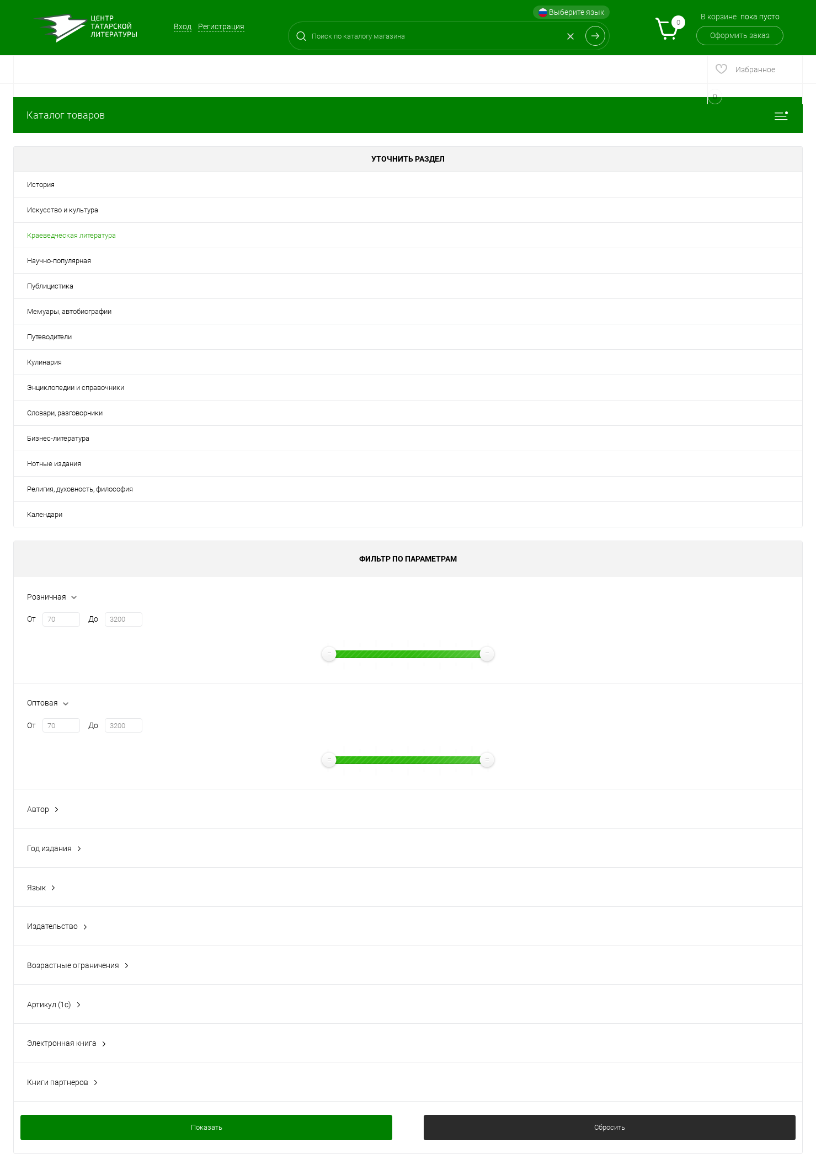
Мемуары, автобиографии (69, 311)
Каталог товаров (408, 115)
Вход (182, 26)
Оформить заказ (740, 35)
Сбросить (609, 1127)
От (31, 619)
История (41, 184)
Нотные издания (54, 464)
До (93, 619)
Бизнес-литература (58, 438)
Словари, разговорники (65, 413)
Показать (206, 1127)
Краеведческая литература (71, 235)
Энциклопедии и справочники (75, 387)
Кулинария (44, 362)
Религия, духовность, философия (80, 489)
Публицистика (50, 286)
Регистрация (221, 26)
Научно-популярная (59, 261)
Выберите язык (571, 12)
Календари (44, 514)
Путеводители (49, 337)
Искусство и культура (62, 210)
